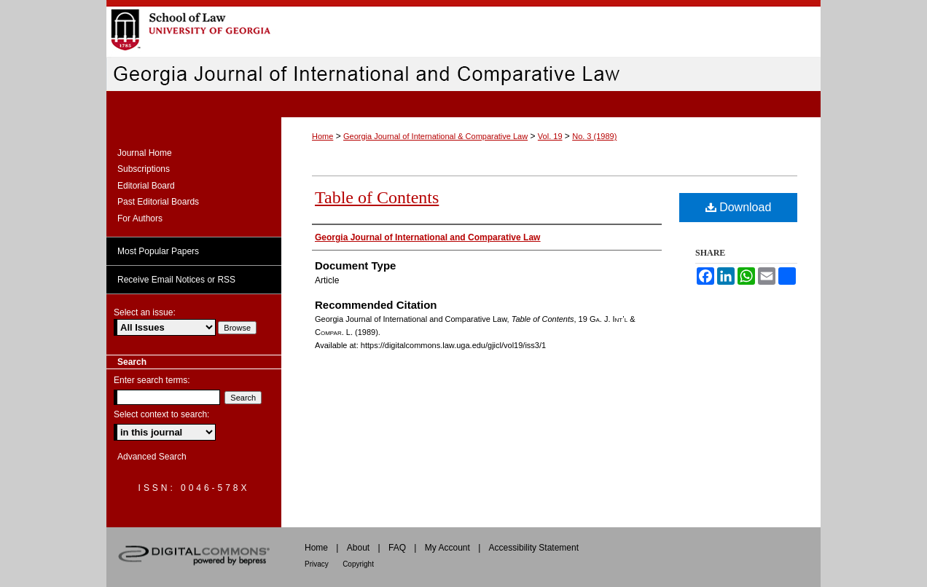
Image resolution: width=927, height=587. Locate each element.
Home (322, 136)
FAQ (397, 548)
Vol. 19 (550, 136)
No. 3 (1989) (594, 136)
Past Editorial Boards (158, 202)
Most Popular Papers (158, 251)
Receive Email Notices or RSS (176, 280)
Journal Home (144, 153)
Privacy (317, 564)
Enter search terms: (152, 380)
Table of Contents (377, 197)
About (358, 548)
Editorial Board (146, 186)
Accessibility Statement (534, 548)
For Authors (140, 218)
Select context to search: (161, 414)
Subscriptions (143, 169)
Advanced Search (152, 457)
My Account (447, 548)
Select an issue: (145, 312)
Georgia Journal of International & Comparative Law (435, 136)
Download (738, 207)
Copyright (358, 564)
